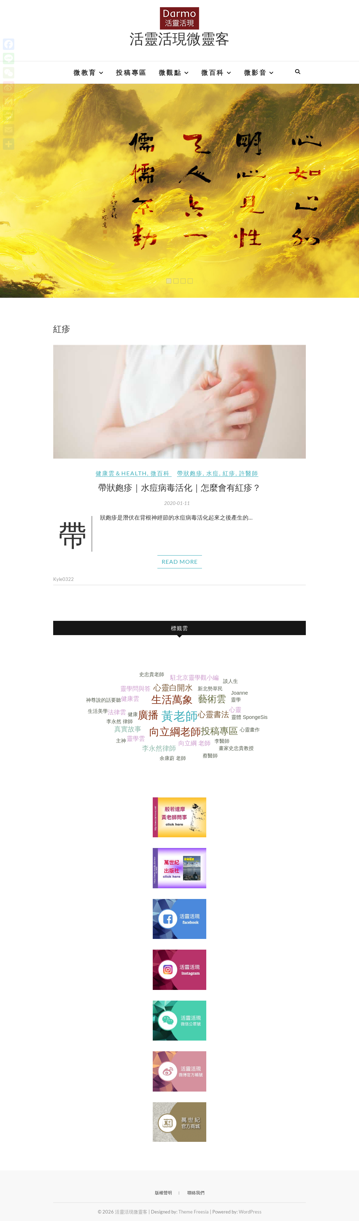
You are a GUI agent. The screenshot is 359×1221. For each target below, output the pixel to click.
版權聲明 (163, 1192)
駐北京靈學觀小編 (194, 677)
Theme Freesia (193, 1212)
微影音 (255, 72)
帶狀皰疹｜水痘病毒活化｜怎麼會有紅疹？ (179, 487)
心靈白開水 (173, 687)
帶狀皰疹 (190, 473)
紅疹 (229, 473)
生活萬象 (172, 699)
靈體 (236, 717)
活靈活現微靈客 (179, 38)
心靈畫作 (250, 729)
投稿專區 (131, 72)
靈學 (236, 700)
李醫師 (221, 741)
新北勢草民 (210, 688)
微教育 (85, 72)
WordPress (250, 1212)
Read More (180, 561)
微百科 (212, 72)
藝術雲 (212, 699)
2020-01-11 (177, 503)
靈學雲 (136, 738)
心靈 (235, 709)
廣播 (148, 715)
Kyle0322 (63, 579)
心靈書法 (213, 714)
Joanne (239, 693)
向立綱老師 (175, 731)
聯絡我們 (195, 1192)
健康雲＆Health (121, 473)
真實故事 (127, 729)
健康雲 (130, 698)
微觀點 (170, 72)
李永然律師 (159, 748)
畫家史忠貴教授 (236, 748)
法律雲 (117, 712)
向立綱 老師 (194, 743)
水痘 (212, 473)
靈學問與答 (135, 688)
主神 (121, 741)
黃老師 (179, 716)
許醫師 (248, 473)
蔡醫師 (210, 755)
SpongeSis (255, 717)
